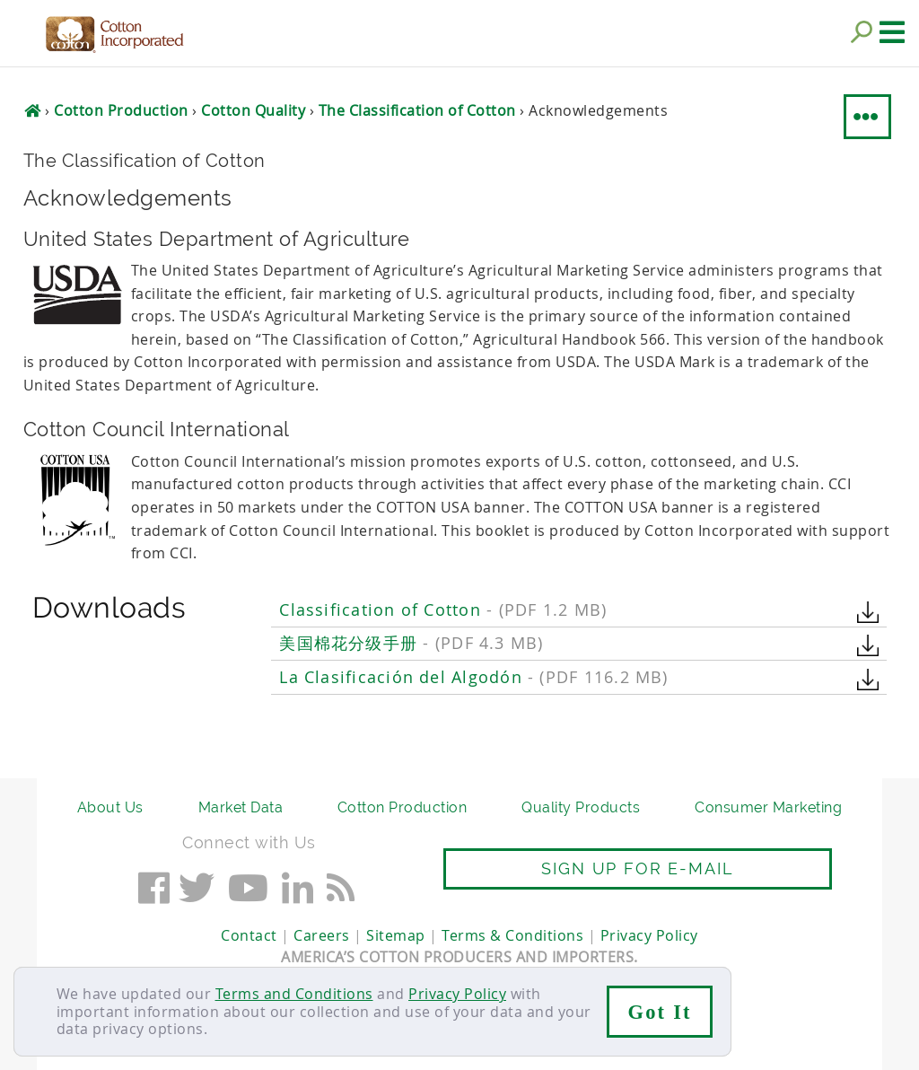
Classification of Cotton (443, 610)
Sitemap (395, 935)
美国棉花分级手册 (411, 643)
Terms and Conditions (294, 994)
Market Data (241, 807)
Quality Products (580, 807)
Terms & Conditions (512, 935)
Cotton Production (402, 807)
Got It (660, 1012)
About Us (110, 807)
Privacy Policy (457, 994)
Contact (249, 935)
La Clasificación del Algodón (473, 677)
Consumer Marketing (768, 807)
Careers (321, 935)
